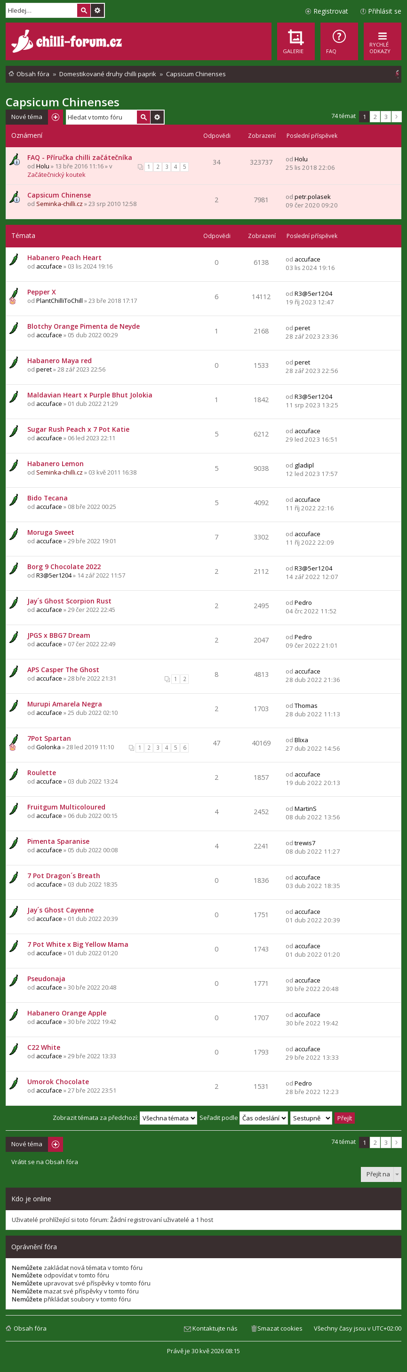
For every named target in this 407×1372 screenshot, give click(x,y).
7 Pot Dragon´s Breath (63, 875)
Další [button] (396, 116)
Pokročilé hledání (97, 10)
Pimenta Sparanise (58, 841)
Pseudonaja (46, 978)
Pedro (303, 602)
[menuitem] (339, 41)
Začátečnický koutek (56, 174)
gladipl (304, 465)
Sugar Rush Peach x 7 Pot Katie (78, 429)
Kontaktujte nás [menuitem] (215, 1328)
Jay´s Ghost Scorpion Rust (69, 600)
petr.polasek (313, 196)
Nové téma (26, 116)
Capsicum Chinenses (63, 102)
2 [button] (375, 116)
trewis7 (305, 843)
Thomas (306, 705)
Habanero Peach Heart (64, 257)
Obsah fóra (30, 1328)
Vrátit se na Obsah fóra (44, 1162)
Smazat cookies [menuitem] (280, 1328)
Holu (42, 166)
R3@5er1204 (314, 293)
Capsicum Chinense (59, 194)
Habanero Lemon (55, 463)
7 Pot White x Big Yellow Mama (77, 944)
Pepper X (41, 291)
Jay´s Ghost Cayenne (60, 909)
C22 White (43, 1047)
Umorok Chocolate (58, 1081)
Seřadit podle (244, 1117)
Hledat (83, 10)
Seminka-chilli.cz (59, 203)
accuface (49, 266)
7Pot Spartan (49, 738)
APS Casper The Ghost (63, 669)
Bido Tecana (47, 497)
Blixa (301, 740)
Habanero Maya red (59, 360)
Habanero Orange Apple (66, 1012)
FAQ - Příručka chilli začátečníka (79, 157)
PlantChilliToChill (59, 300)
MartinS (306, 808)
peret (302, 328)
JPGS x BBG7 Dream (58, 635)
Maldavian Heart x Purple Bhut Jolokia (89, 394)
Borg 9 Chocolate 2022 (64, 566)
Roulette (41, 772)
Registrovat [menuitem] (330, 11)
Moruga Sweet (50, 532)
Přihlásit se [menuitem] (384, 11)
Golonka (48, 747)
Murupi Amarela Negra (64, 703)
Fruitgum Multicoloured (66, 806)
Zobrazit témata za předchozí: (125, 1117)
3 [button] (386, 116)
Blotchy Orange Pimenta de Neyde (83, 326)
